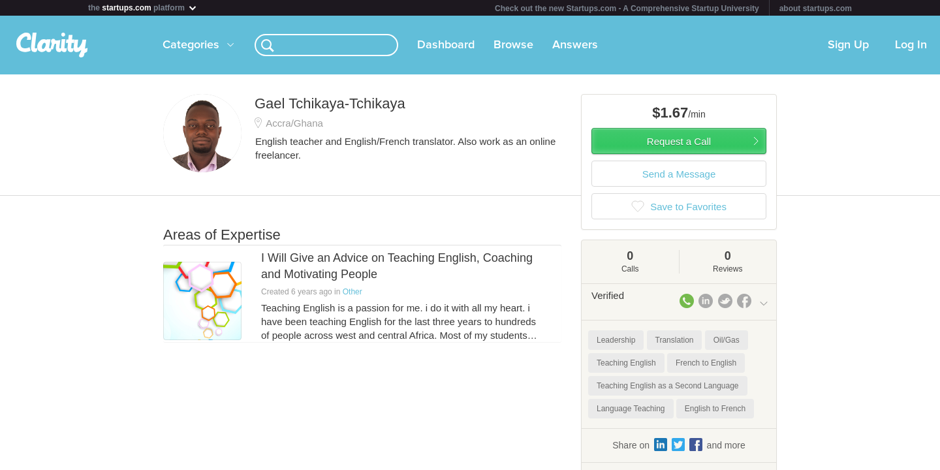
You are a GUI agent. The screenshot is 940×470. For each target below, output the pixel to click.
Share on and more (678, 444)
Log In (911, 45)
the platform (143, 7)
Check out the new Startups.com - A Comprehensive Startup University (627, 8)
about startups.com (815, 8)
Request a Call (679, 141)
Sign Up (848, 45)
